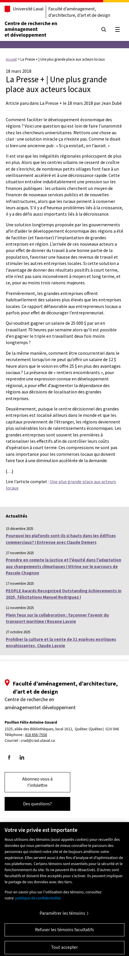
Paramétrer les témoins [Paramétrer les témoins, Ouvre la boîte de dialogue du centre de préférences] (62, 916)
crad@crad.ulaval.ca (38, 741)
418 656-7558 (36, 735)
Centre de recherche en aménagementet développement (31, 29)
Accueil (11, 59)
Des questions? (37, 804)
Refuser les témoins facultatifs (64, 932)
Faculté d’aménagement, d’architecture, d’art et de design (79, 12)
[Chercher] (104, 29)
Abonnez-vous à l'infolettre (37, 782)
